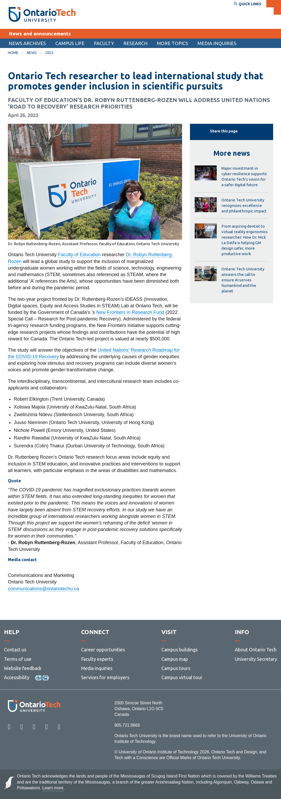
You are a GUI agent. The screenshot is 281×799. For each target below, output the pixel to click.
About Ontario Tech (256, 649)
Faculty (104, 43)
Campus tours (175, 668)
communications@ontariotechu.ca (43, 588)
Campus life (69, 43)
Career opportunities (103, 649)
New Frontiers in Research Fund (130, 312)
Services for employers (105, 677)
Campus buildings (179, 649)
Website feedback (22, 668)
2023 (49, 53)
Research (135, 43)
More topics (172, 43)
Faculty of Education (79, 254)
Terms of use (17, 659)
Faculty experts (97, 659)
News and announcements (40, 33)
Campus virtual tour (182, 677)
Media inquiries (217, 43)
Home (13, 53)
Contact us (15, 649)
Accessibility (16, 677)
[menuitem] (27, 43)
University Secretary (256, 659)
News (32, 53)
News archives (27, 43)
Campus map (174, 659)
